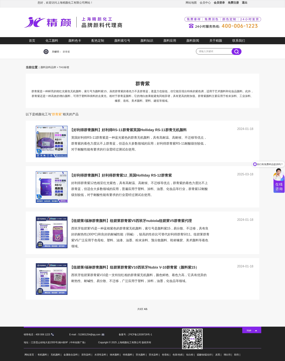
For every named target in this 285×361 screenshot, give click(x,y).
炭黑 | (218, 354)
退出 (244, 2)
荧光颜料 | (141, 354)
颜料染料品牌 (48, 67)
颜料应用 (169, 40)
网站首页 (29, 354)
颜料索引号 (122, 40)
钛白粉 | (190, 354)
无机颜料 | (56, 354)
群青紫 (66, 51)
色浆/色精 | (179, 354)
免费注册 (233, 2)
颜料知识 (147, 40)
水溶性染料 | (101, 354)
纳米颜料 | (115, 354)
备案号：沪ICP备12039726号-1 (135, 334)
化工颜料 (52, 40)
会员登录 (219, 2)
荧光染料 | (154, 354)
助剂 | (237, 354)
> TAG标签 (63, 67)
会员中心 (205, 2)
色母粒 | (166, 354)
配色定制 (97, 40)
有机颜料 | (43, 354)
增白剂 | (228, 354)
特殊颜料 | (128, 354)
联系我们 (238, 40)
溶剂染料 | (87, 354)
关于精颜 (215, 40)
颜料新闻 (192, 40)
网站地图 (191, 2)
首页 (32, 40)
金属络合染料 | (72, 354)
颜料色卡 (74, 40)
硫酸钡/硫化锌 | (205, 354)
